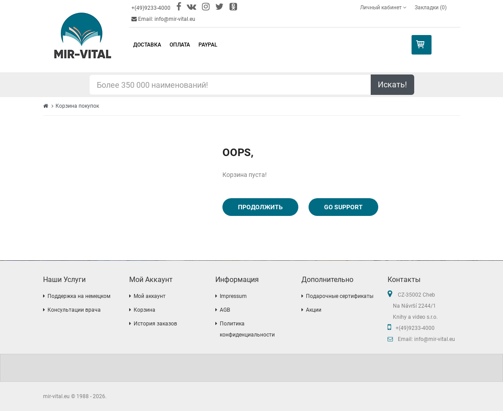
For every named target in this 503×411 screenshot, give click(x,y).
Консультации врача (74, 310)
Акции (313, 310)
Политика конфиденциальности (247, 329)
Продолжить (260, 207)
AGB (225, 310)
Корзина (144, 310)
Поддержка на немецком (79, 296)
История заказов (155, 324)
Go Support (343, 207)
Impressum (233, 296)
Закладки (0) (431, 7)
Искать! (392, 84)
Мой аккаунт (150, 296)
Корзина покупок (77, 106)
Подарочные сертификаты (339, 296)
